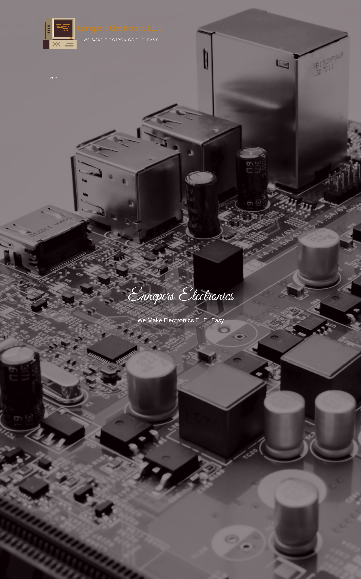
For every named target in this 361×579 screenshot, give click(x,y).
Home (51, 77)
